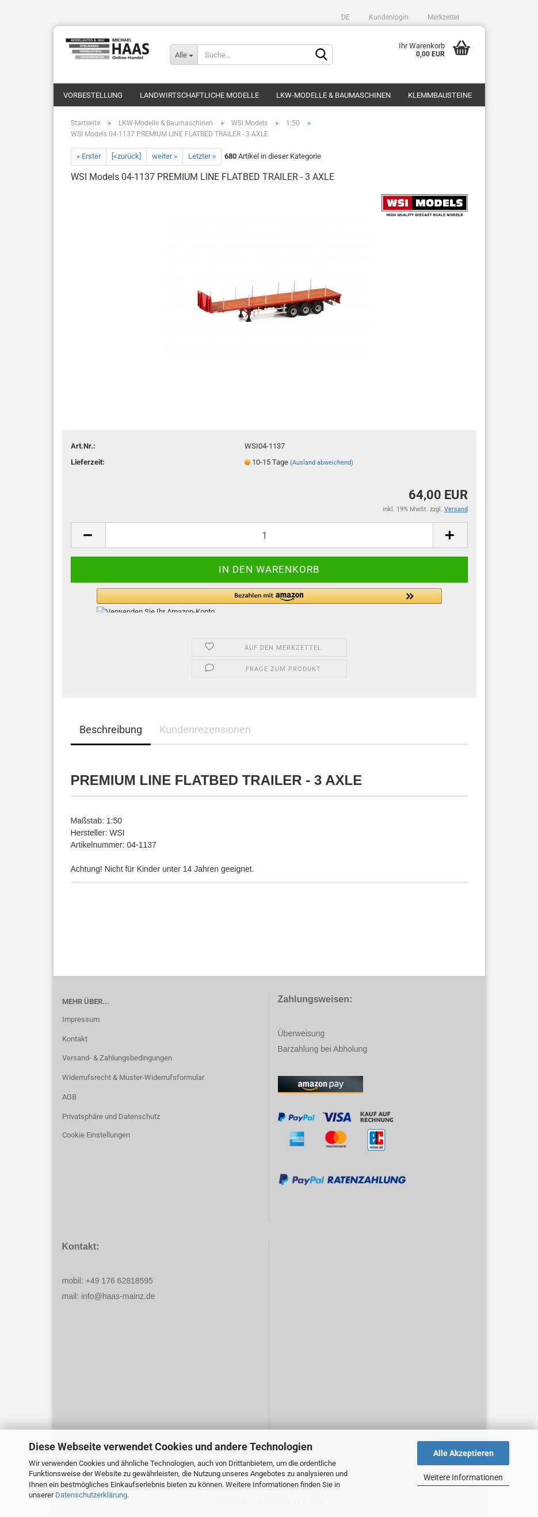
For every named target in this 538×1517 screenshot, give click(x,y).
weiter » (164, 156)
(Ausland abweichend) (321, 462)
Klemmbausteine (440, 95)
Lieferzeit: (88, 462)
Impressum (81, 1019)
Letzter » (202, 156)
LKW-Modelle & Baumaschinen (333, 95)
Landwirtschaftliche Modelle (199, 95)
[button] (269, 600)
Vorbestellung (93, 95)
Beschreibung (110, 729)
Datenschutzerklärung (91, 1495)
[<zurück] (126, 156)
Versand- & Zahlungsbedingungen (117, 1058)
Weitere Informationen (463, 1477)
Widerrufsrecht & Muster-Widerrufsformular (133, 1077)
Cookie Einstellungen (96, 1135)
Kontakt (74, 1039)
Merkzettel (442, 17)
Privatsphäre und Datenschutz (111, 1116)
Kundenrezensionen (205, 729)
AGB (69, 1097)
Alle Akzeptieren (463, 1453)
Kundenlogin (388, 17)
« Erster (89, 156)
